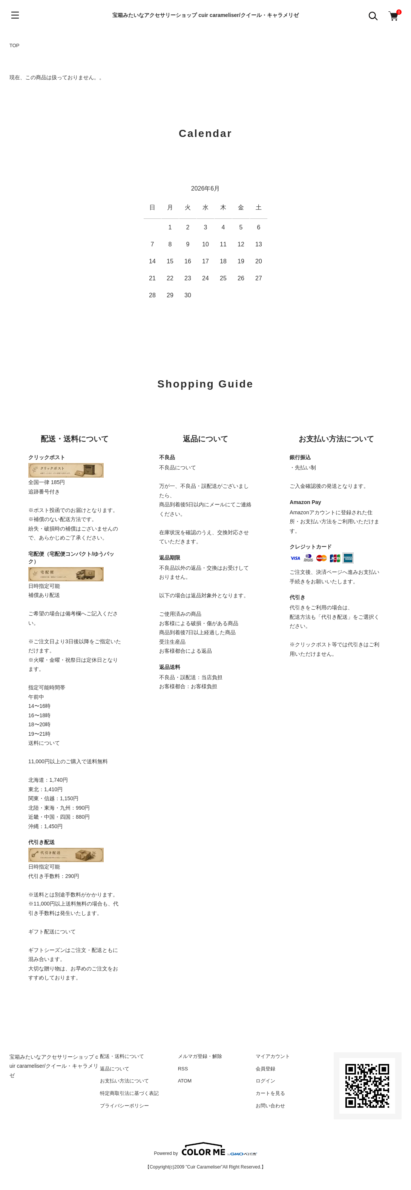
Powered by (205, 1149)
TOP (14, 45)
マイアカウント (273, 1056)
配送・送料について (122, 1056)
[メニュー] (15, 15)
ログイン (265, 1081)
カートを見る (270, 1093)
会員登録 (265, 1069)
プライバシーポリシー (124, 1106)
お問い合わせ (270, 1106)
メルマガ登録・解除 (200, 1056)
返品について (114, 1069)
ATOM (185, 1081)
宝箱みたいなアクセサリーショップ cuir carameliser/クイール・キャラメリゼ (205, 15)
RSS (183, 1069)
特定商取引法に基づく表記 (129, 1093)
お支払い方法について (124, 1081)
